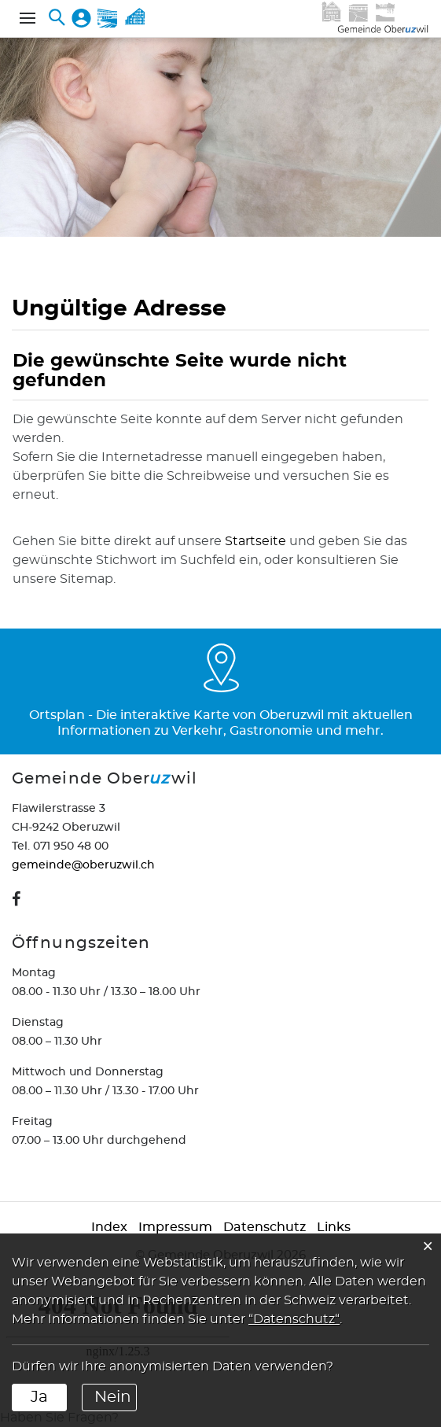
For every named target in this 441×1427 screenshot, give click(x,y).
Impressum (175, 1227)
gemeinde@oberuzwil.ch (83, 865)
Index (109, 1227)
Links (334, 1227)
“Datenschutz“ (294, 1319)
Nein (112, 1397)
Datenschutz (264, 1227)
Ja (39, 1397)
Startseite (255, 541)
